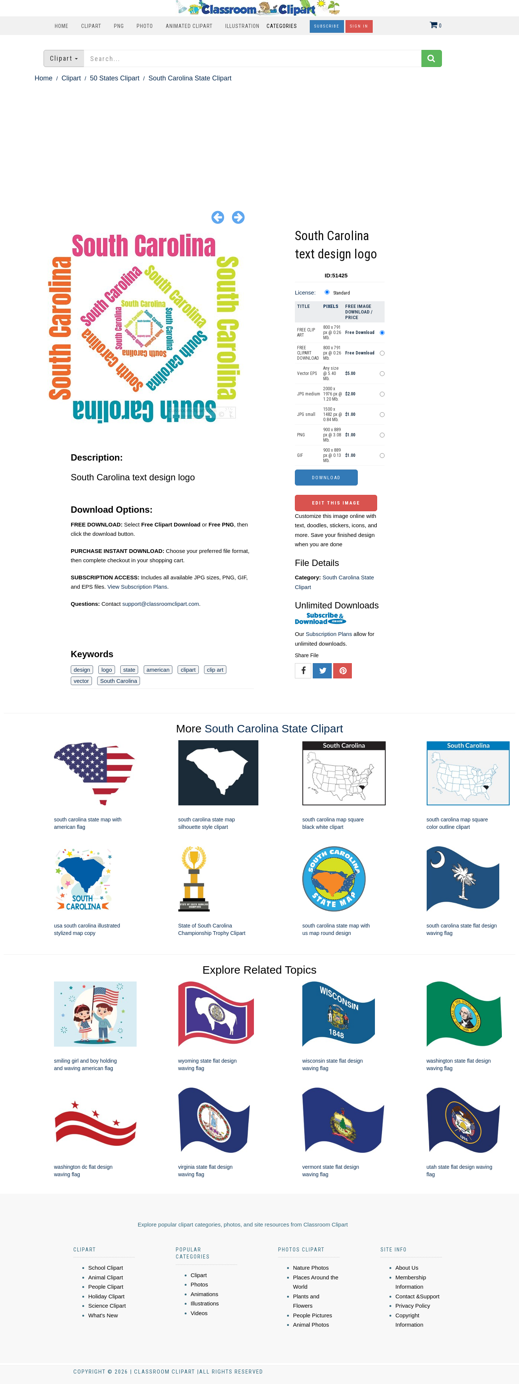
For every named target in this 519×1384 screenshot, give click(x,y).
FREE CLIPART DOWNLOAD (308, 353)
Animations (204, 1294)
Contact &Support (417, 1296)
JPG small (306, 414)
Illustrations (205, 1303)
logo (106, 669)
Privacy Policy (412, 1305)
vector (81, 681)
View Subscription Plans (137, 586)
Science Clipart (107, 1305)
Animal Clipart (105, 1277)
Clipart (91, 26)
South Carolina (118, 681)
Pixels (330, 306)
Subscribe (327, 26)
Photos (199, 1284)
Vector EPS (307, 373)
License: (305, 292)
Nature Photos (311, 1267)
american (158, 669)
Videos (199, 1313)
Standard (341, 293)
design (82, 669)
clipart (188, 669)
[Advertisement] (259, 140)
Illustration (242, 26)
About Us (406, 1267)
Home (62, 26)
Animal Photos (311, 1324)
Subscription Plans (329, 634)
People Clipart (105, 1286)
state (129, 669)
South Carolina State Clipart (190, 78)
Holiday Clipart (106, 1296)
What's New (103, 1315)
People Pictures (312, 1315)
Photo (145, 26)
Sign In (359, 26)
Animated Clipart (189, 26)
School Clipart (105, 1267)
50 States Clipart (114, 78)
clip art (215, 669)
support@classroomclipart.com (160, 604)
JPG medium (308, 394)
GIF (300, 455)
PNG (119, 26)
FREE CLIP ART (306, 332)
